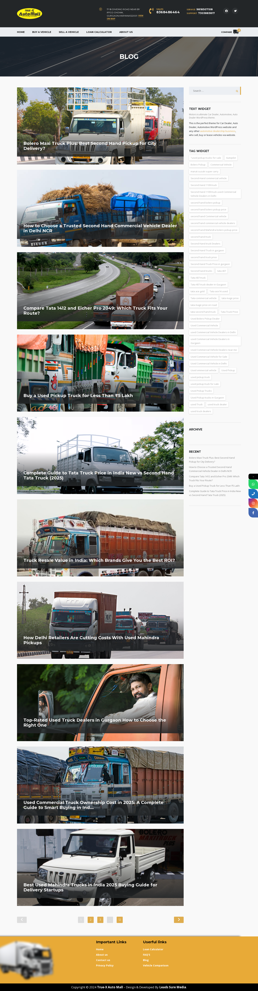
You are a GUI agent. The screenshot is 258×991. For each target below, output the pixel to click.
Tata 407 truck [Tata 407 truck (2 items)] (198, 277)
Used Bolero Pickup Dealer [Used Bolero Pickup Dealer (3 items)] (205, 318)
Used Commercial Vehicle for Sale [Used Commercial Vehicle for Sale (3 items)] (209, 356)
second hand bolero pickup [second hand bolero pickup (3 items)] (205, 202)
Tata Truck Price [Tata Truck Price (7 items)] (229, 311)
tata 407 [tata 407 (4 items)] (221, 270)
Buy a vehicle (41, 32)
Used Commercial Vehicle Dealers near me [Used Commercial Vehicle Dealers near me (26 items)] (214, 349)
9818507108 (204, 9)
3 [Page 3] (100, 919)
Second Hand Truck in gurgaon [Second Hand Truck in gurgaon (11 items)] (207, 250)
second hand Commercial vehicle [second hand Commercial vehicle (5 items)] (208, 216)
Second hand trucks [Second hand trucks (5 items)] (201, 270)
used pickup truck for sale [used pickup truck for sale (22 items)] (205, 384)
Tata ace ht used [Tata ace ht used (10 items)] (219, 291)
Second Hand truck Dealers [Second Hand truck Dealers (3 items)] (205, 243)
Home (21, 32)
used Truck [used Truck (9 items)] (197, 404)
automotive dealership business (217, 131)
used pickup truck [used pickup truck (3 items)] (200, 377)
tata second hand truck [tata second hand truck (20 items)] (203, 311)
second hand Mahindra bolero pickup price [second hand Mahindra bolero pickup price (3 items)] (214, 230)
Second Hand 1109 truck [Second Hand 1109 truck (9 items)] (204, 185)
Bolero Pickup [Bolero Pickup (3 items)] (198, 164)
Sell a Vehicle (69, 32)
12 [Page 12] (119, 919)
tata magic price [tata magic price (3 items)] (230, 298)
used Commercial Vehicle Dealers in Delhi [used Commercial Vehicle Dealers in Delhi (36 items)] (213, 332)
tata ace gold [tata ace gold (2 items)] (198, 291)
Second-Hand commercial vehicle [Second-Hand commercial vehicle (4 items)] (209, 178)
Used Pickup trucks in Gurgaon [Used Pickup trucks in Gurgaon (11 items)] (207, 397)
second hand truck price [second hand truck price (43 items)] (204, 257)
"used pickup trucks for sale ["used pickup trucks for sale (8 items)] (206, 157)
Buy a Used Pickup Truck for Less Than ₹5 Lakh (214, 485)
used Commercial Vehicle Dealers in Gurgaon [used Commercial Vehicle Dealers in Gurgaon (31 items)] (210, 341)
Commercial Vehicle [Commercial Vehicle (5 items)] (221, 164)
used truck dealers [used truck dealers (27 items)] (201, 411)
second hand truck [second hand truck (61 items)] (201, 236)
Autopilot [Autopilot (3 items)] (231, 157)
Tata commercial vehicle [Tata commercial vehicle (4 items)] (204, 298)
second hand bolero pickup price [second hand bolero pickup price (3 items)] (208, 209)
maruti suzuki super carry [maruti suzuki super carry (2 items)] (204, 171)
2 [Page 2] (90, 919)
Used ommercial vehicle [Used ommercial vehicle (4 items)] (203, 370)
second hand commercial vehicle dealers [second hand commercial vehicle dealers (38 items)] (213, 223)
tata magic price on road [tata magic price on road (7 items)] (204, 305)
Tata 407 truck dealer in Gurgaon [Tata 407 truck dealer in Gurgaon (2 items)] (208, 284)
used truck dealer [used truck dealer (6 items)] (217, 404)
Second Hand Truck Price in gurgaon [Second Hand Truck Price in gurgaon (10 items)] (210, 264)
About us (126, 32)
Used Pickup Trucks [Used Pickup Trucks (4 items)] (201, 390)
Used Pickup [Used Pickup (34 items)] (228, 370)
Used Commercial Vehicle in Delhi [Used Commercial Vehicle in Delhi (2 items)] (209, 363)
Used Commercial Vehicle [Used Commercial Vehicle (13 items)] (204, 325)
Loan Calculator (99, 32)
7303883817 (206, 13)
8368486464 (168, 12)
